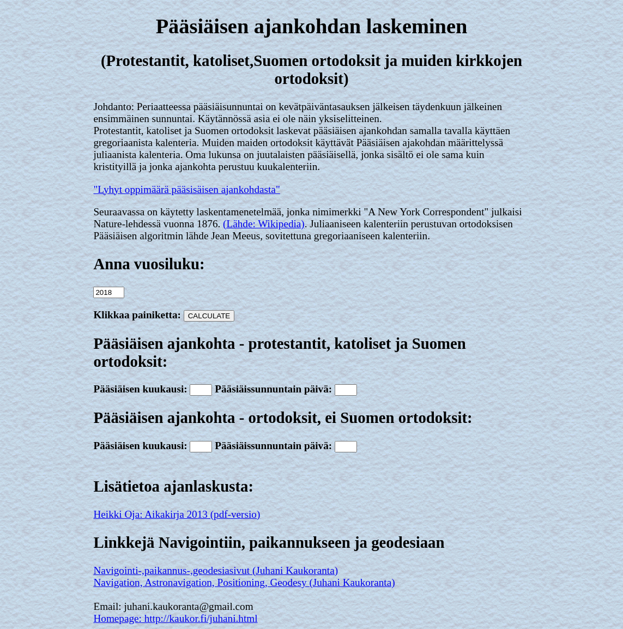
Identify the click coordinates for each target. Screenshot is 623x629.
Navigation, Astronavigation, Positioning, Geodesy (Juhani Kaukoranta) (244, 582)
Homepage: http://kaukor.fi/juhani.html (175, 618)
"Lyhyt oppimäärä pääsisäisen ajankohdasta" (186, 189)
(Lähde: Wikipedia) (264, 223)
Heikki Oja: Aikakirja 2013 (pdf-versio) (176, 514)
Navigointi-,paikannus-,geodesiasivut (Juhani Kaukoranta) (215, 570)
